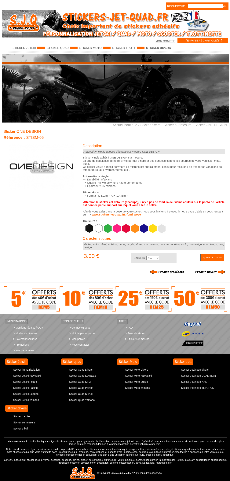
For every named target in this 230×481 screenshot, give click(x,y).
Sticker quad (58, 48)
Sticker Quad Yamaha (82, 399)
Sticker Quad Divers (81, 369)
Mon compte (165, 41)
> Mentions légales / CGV (28, 327)
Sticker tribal (20, 428)
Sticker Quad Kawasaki (82, 375)
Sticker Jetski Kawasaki (27, 375)
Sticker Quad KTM (80, 381)
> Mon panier (77, 338)
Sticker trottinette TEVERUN (197, 387)
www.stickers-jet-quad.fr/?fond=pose (116, 214)
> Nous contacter (79, 344)
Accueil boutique (125, 125)
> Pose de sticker (135, 333)
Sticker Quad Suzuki (81, 393)
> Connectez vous (79, 327)
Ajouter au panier (212, 257)
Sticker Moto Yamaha (137, 387)
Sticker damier (21, 416)
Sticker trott (124, 48)
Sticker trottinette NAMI (194, 381)
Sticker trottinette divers (195, 369)
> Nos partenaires (23, 350)
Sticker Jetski (24, 48)
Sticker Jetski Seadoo (25, 393)
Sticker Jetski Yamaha (26, 399)
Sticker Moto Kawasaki (138, 375)
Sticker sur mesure (178, 125)
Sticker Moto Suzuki (136, 381)
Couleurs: (139, 257)
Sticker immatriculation (26, 369)
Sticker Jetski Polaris (25, 381)
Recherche (172, 6)
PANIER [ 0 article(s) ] (204, 40)
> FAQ (129, 327)
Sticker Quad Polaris (81, 387)
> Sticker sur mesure (137, 338)
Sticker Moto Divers (136, 369)
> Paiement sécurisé (25, 338)
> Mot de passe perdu (82, 333)
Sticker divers (158, 48)
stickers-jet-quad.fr (18, 441)
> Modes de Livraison (25, 333)
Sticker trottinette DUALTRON (198, 375)
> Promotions (21, 344)
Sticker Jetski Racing (25, 387)
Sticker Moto (90, 48)
